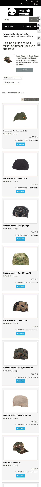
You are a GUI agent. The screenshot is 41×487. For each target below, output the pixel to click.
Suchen (34, 19)
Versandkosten (33, 140)
